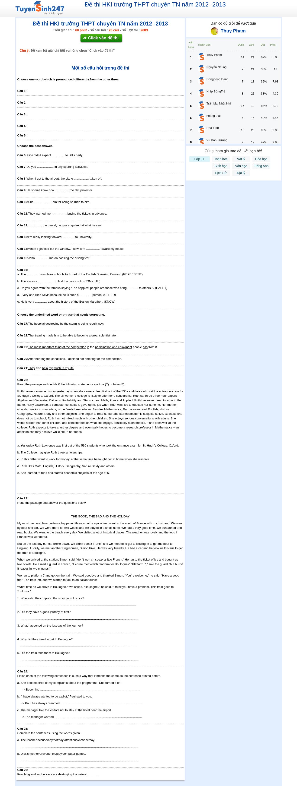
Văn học (241, 166)
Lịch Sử (221, 173)
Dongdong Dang (218, 79)
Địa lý (241, 173)
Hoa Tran (213, 128)
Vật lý (241, 159)
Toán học (220, 159)
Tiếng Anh (261, 166)
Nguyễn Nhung (217, 67)
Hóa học (261, 159)
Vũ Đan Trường (217, 140)
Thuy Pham (214, 55)
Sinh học (221, 166)
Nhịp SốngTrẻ (216, 91)
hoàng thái (214, 115)
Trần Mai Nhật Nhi (219, 103)
